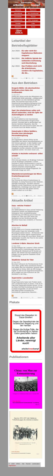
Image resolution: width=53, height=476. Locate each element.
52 (32, 78)
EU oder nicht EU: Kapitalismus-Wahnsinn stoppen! (32, 53)
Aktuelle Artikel (22, 200)
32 (22, 196)
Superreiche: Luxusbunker (22, 278)
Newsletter (18, 27)
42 (34, 196)
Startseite (18, 10)
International (18, 13)
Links (33, 23)
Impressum (12, 465)
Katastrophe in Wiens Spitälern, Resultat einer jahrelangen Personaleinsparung (24, 133)
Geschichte (18, 16)
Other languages (33, 20)
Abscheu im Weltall (19, 225)
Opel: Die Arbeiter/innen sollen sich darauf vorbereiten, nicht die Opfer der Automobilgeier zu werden (27, 112)
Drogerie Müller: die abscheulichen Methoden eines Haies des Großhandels (26, 90)
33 (24, 196)
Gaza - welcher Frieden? (21, 206)
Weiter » (40, 78)
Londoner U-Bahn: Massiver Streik (25, 243)
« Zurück (14, 78)
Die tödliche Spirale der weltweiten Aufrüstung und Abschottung (32, 60)
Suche (33, 27)
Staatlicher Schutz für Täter (23, 260)
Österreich (33, 10)
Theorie (33, 16)
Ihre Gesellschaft (33, 13)
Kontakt (18, 23)
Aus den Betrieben (24, 83)
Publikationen (18, 20)
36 (31, 196)
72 (32, 298)
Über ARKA (19, 31)
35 (29, 196)
